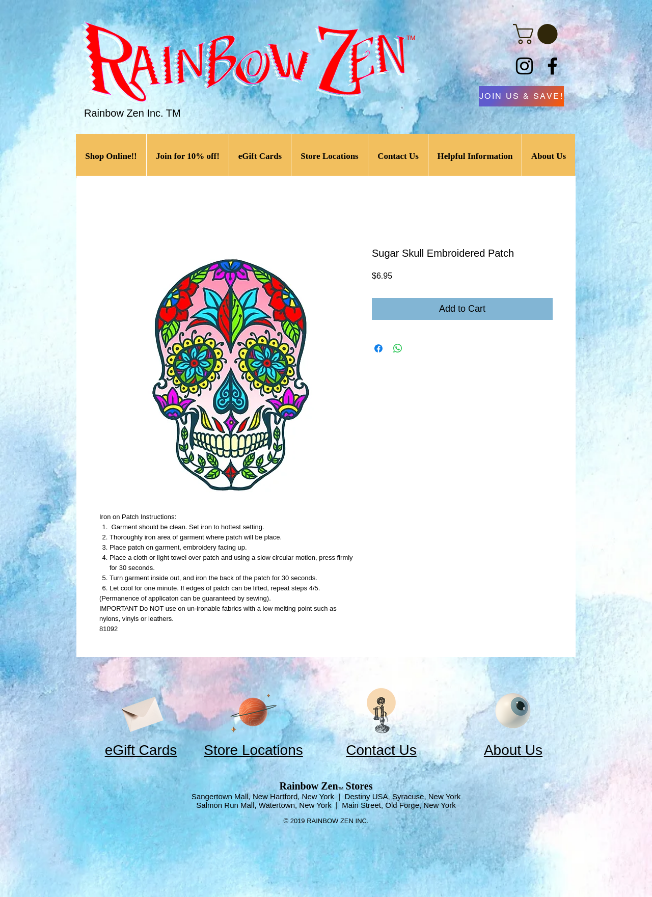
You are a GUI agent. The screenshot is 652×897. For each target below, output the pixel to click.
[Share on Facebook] (378, 348)
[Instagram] (524, 66)
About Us (513, 750)
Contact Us (381, 750)
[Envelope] (141, 711)
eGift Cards (141, 750)
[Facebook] (552, 66)
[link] (537, 34)
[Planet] (253, 711)
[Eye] (513, 710)
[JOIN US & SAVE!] (521, 96)
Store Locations (253, 750)
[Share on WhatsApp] (398, 348)
